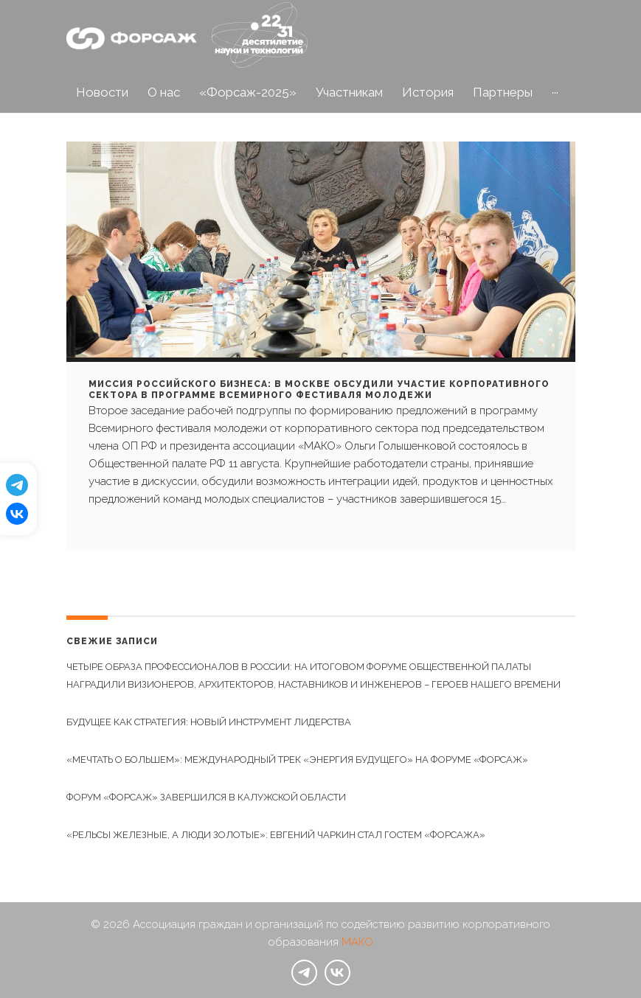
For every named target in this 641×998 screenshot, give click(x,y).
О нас (164, 92)
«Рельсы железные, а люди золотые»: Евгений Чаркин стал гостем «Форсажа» (275, 834)
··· (555, 92)
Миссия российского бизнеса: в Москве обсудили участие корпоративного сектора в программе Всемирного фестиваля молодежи (319, 390)
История (428, 92)
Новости (102, 92)
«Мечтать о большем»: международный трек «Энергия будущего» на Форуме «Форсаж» (297, 759)
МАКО (357, 942)
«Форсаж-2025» (248, 92)
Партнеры (503, 92)
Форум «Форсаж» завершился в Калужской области (206, 797)
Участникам (349, 92)
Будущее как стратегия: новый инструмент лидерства (208, 721)
